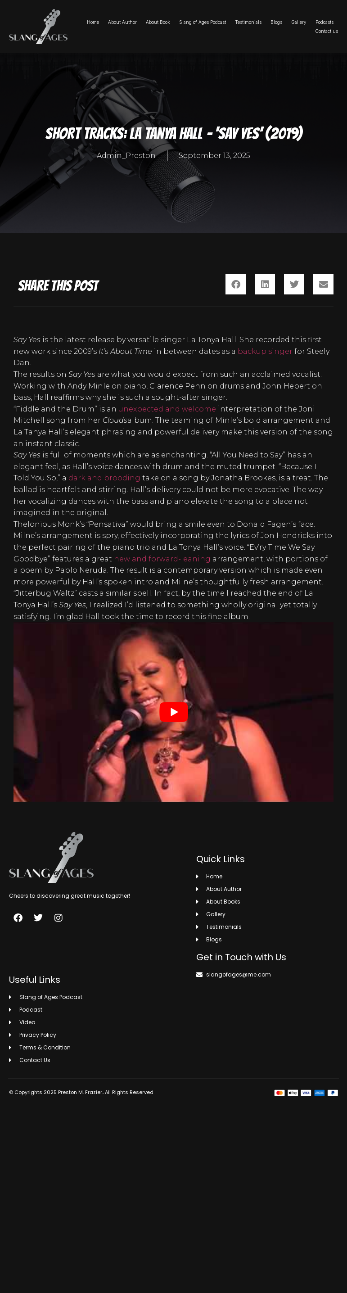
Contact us (326, 31)
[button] (235, 284)
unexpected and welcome (167, 409)
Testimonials (248, 22)
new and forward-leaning (162, 559)
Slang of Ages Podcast (202, 22)
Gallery (298, 22)
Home (93, 22)
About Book (158, 22)
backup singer (265, 351)
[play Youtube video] (173, 712)
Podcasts (324, 22)
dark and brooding (104, 478)
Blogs (276, 22)
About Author (122, 22)
